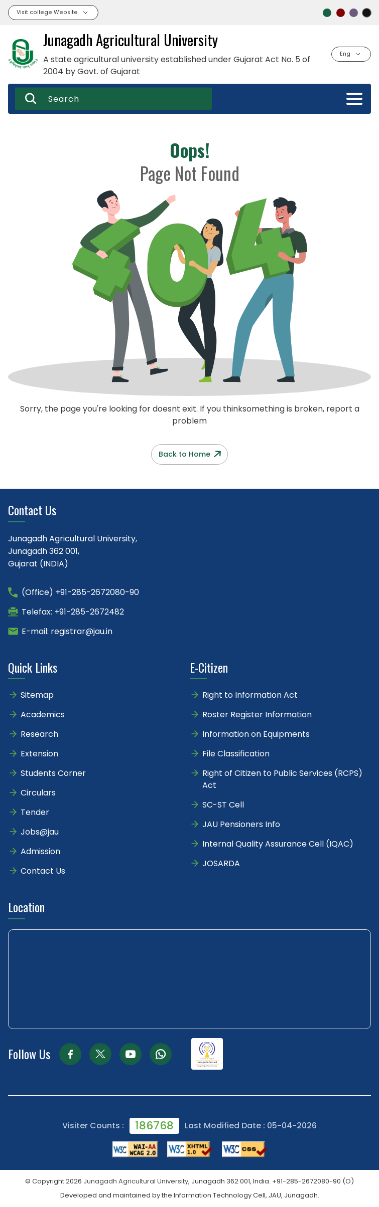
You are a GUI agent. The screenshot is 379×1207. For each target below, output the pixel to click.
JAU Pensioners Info (241, 824)
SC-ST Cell (223, 805)
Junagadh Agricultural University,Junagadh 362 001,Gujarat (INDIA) (72, 551)
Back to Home (190, 454)
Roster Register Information (257, 714)
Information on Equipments (256, 734)
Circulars (38, 792)
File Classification (236, 753)
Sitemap (37, 695)
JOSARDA (222, 863)
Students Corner (53, 773)
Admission (40, 851)
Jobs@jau (40, 832)
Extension (39, 753)
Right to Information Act (250, 695)
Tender (35, 812)
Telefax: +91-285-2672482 (73, 612)
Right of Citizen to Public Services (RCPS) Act (282, 779)
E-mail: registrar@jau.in (67, 631)
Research (39, 734)
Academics (43, 714)
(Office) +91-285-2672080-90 (80, 592)
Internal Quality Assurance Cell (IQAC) (277, 844)
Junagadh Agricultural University (135, 1181)
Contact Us (43, 871)
